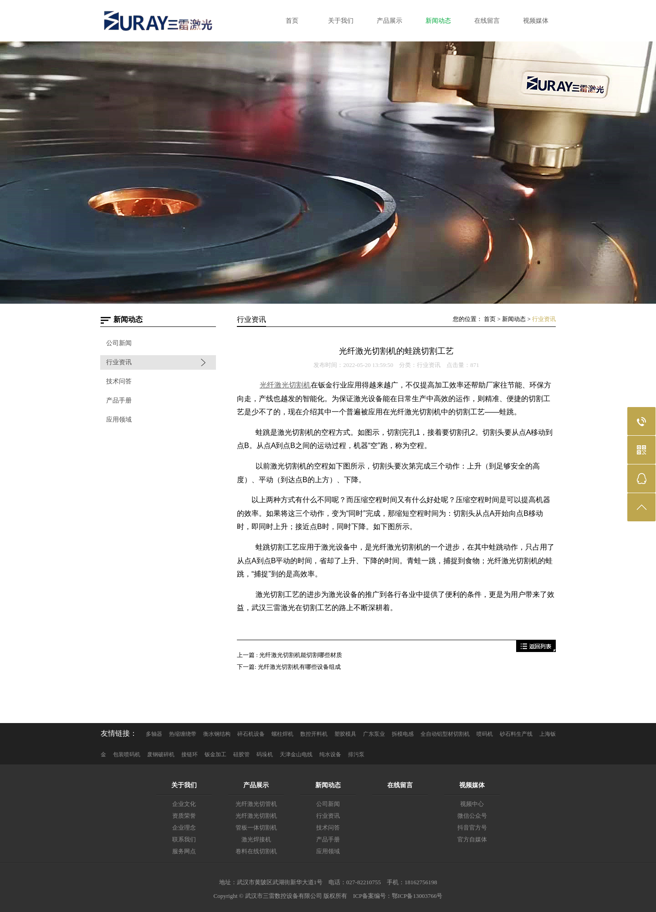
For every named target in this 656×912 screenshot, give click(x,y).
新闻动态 (514, 319)
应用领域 (119, 419)
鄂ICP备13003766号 (417, 895)
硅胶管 (241, 754)
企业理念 (184, 827)
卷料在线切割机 (256, 851)
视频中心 (472, 803)
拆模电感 (403, 734)
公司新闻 (119, 343)
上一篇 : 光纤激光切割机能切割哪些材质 (289, 655)
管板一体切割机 (256, 827)
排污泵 (356, 754)
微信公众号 (472, 815)
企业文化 (184, 803)
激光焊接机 (256, 839)
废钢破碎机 (160, 754)
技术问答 (119, 381)
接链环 (189, 754)
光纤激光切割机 (256, 815)
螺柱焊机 (282, 734)
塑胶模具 (345, 734)
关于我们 (184, 785)
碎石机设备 (251, 734)
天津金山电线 (296, 754)
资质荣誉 (184, 815)
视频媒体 (472, 785)
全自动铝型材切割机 (445, 734)
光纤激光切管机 (256, 803)
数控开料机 (314, 734)
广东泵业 (374, 734)
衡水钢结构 (217, 734)
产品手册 (119, 400)
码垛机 (264, 754)
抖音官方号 (472, 827)
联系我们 (184, 839)
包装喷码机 (126, 754)
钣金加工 (215, 754)
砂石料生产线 (516, 734)
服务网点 (184, 851)
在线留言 (400, 785)
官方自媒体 (472, 839)
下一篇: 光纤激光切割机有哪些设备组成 (289, 666)
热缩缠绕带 (182, 734)
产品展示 (256, 785)
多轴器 (154, 734)
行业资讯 (119, 362)
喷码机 (485, 734)
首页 (490, 319)
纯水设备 (330, 754)
